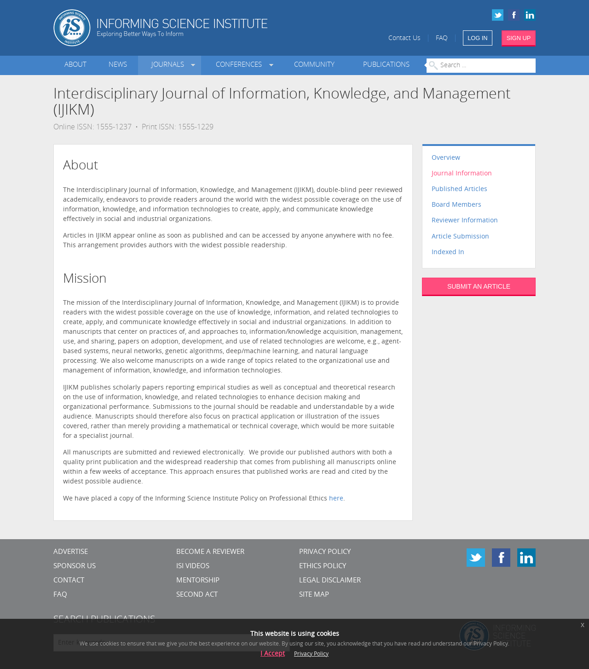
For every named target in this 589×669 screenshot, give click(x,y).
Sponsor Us (74, 566)
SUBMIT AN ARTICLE (478, 286)
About (75, 65)
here (336, 498)
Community (314, 65)
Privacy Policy (325, 552)
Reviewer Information (465, 220)
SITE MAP (314, 595)
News (118, 65)
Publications (386, 65)
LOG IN (477, 38)
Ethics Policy (322, 566)
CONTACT (68, 580)
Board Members (456, 205)
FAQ (442, 38)
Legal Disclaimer (330, 580)
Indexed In (448, 252)
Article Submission (460, 236)
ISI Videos (192, 566)
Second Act (197, 595)
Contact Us (404, 38)
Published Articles (459, 189)
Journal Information (462, 173)
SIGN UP (519, 38)
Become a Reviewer (210, 552)
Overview (446, 158)
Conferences (241, 65)
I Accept (272, 654)
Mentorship (197, 580)
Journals (169, 65)
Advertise (70, 552)
